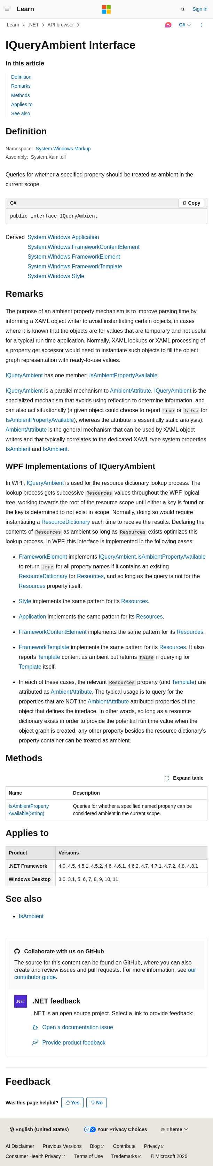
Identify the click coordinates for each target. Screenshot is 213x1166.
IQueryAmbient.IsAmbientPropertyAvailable (151, 557)
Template (49, 657)
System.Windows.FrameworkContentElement (83, 247)
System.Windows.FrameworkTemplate (74, 266)
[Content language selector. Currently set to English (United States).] (39, 1129)
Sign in (199, 9)
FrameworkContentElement (53, 632)
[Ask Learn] (168, 25)
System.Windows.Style (55, 276)
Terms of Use (88, 1156)
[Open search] (183, 9)
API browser (60, 24)
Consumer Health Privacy (33, 1156)
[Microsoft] (106, 9)
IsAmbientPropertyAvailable (123, 375)
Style (25, 601)
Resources (90, 576)
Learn (13, 24)
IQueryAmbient (24, 375)
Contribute (124, 1146)
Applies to (21, 104)
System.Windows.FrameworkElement (73, 257)
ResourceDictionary (65, 522)
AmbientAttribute (130, 391)
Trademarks (124, 1156)
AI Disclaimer (20, 1146)
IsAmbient (18, 449)
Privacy (152, 1146)
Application (32, 617)
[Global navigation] (7, 9)
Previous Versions (61, 1146)
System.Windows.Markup (63, 148)
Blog (95, 1146)
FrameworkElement (43, 557)
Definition (21, 77)
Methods (20, 95)
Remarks (21, 86)
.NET (33, 24)
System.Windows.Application (63, 237)
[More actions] (201, 25)
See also (20, 113)
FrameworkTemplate (44, 647)
